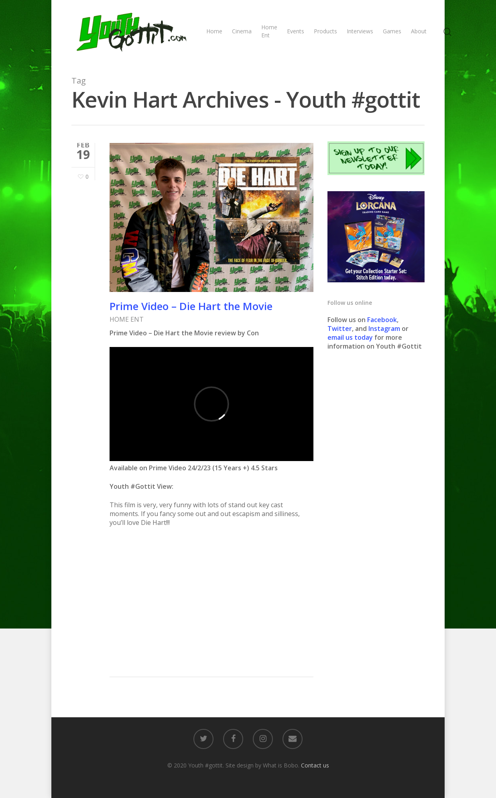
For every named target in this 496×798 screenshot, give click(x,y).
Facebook (382, 319)
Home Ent (269, 31)
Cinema (242, 31)
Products (325, 31)
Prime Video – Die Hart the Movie (191, 306)
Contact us (315, 765)
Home (214, 31)
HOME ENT (127, 319)
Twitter (339, 328)
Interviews (360, 31)
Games (392, 31)
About (419, 31)
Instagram (385, 328)
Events (295, 31)
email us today (350, 337)
